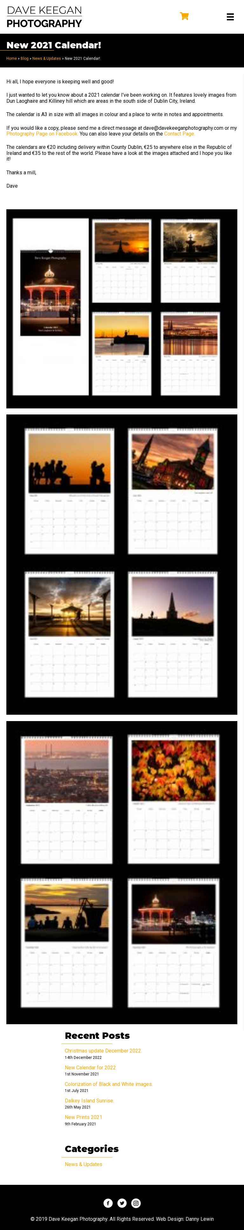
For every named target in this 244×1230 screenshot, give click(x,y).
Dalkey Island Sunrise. (89, 1101)
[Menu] (230, 17)
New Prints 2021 (83, 1117)
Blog (25, 58)
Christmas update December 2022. (103, 1051)
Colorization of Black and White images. (109, 1084)
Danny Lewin (200, 1219)
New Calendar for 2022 (90, 1068)
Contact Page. (180, 134)
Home (11, 58)
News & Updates (46, 58)
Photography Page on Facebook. (42, 134)
